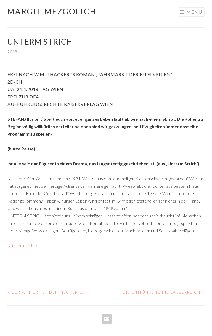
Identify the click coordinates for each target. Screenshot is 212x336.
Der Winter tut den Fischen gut (47, 292)
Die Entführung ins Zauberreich (164, 292)
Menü (194, 11)
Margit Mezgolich (51, 11)
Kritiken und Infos (23, 245)
